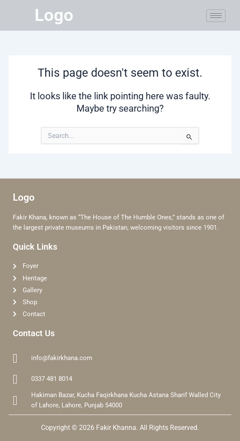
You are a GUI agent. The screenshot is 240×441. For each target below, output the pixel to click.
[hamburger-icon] (215, 15)
